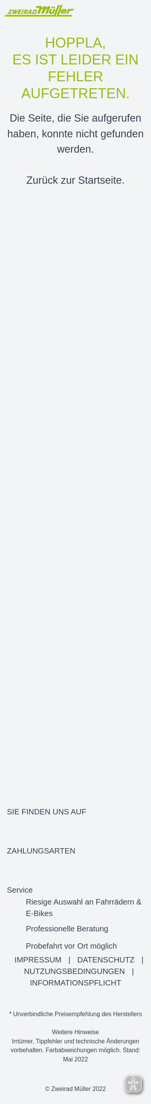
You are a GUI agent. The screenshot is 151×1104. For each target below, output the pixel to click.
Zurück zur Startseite (74, 180)
